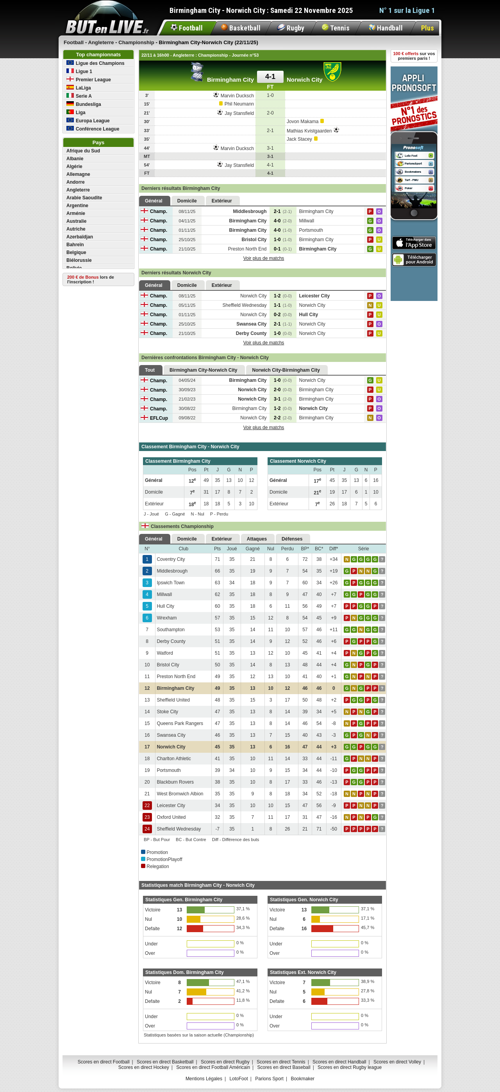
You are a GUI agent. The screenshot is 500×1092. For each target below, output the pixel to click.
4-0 (283, 221)
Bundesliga (83, 104)
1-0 (283, 239)
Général (153, 201)
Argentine (77, 205)
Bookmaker (302, 1078)
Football (187, 28)
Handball (386, 28)
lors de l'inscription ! (90, 279)
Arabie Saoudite (84, 197)
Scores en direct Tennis (281, 1062)
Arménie (75, 213)
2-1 (283, 211)
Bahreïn (75, 244)
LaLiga (78, 88)
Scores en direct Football (104, 1062)
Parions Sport (269, 1078)
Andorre (75, 182)
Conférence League (92, 129)
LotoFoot (238, 1078)
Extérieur (222, 201)
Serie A (79, 96)
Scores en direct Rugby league (350, 1067)
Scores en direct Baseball (284, 1067)
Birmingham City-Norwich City (203, 370)
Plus (427, 28)
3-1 (283, 399)
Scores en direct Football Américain (213, 1067)
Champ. (154, 211)
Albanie (74, 158)
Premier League (88, 79)
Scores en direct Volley (397, 1062)
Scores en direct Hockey (143, 1067)
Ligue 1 (79, 71)
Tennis (336, 28)
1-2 (283, 296)
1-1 (283, 305)
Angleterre (78, 190)
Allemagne (78, 174)
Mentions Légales (204, 1078)
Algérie (74, 166)
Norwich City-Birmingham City (286, 370)
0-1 (283, 249)
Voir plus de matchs (263, 258)
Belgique (76, 252)
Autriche (76, 229)
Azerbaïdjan (79, 237)
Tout (150, 370)
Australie (76, 221)
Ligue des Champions (95, 63)
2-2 (283, 418)
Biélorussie (79, 260)
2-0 (283, 389)
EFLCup (154, 418)
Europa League (88, 121)
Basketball (241, 28)
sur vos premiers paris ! (414, 56)
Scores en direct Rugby (225, 1062)
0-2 (283, 314)
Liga (76, 112)
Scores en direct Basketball (165, 1062)
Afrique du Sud (83, 151)
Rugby (290, 28)
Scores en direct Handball (339, 1062)
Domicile (187, 201)
